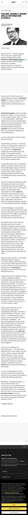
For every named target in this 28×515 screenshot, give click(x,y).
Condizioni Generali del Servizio (10, 465)
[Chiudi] (26, 481)
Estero (5, 10)
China (9, 10)
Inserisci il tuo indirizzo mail (9, 458)
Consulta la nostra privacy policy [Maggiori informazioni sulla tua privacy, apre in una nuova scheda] (12, 492)
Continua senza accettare (14, 508)
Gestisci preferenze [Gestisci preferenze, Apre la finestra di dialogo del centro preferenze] (14, 512)
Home (2, 10)
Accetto (14, 504)
